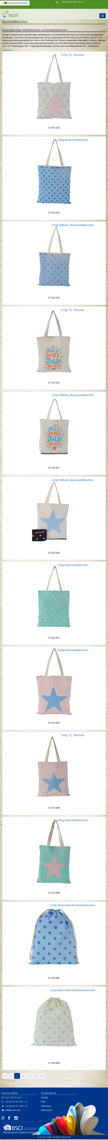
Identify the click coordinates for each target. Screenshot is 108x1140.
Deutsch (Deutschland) (15, 3)
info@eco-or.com (13, 1110)
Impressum (46, 1106)
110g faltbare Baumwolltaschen (73, 225)
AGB (43, 1102)
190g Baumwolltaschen (72, 820)
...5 (35, 1076)
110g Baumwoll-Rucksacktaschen (72, 905)
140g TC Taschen (72, 735)
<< (5, 1076)
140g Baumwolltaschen (72, 139)
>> (41, 1076)
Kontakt (44, 1097)
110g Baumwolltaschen (72, 565)
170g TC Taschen (72, 54)
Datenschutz (46, 1110)
